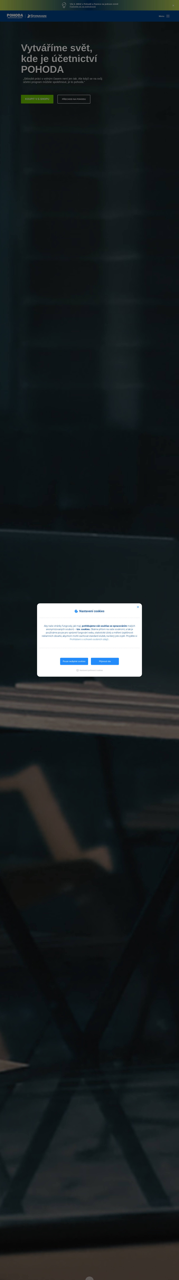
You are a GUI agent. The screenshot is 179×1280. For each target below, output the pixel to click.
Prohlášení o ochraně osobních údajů (89, 639)
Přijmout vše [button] (105, 661)
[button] (89, 670)
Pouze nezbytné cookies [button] (74, 661)
